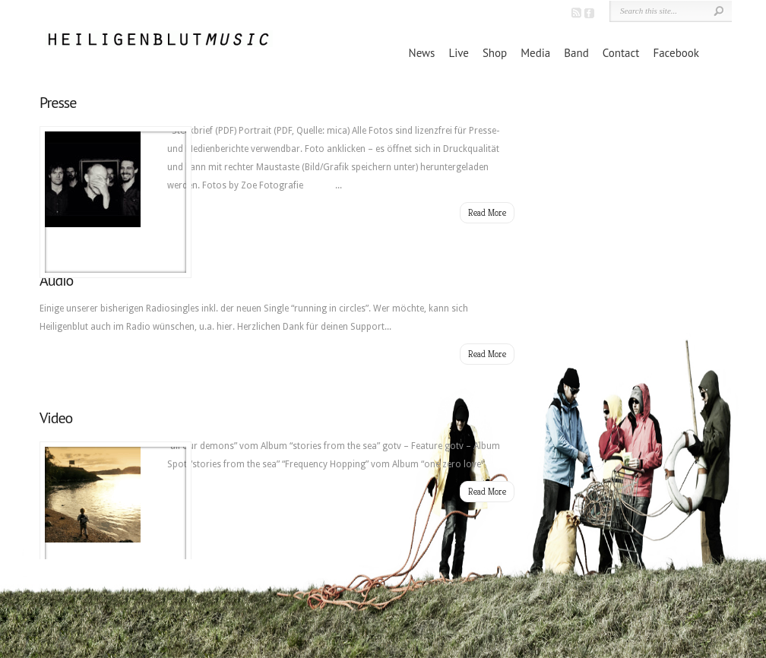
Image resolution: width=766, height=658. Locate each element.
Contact (621, 53)
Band (576, 53)
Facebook (676, 53)
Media (535, 53)
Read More (487, 212)
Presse (58, 102)
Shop (495, 53)
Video (56, 418)
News (422, 53)
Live (458, 53)
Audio (56, 280)
